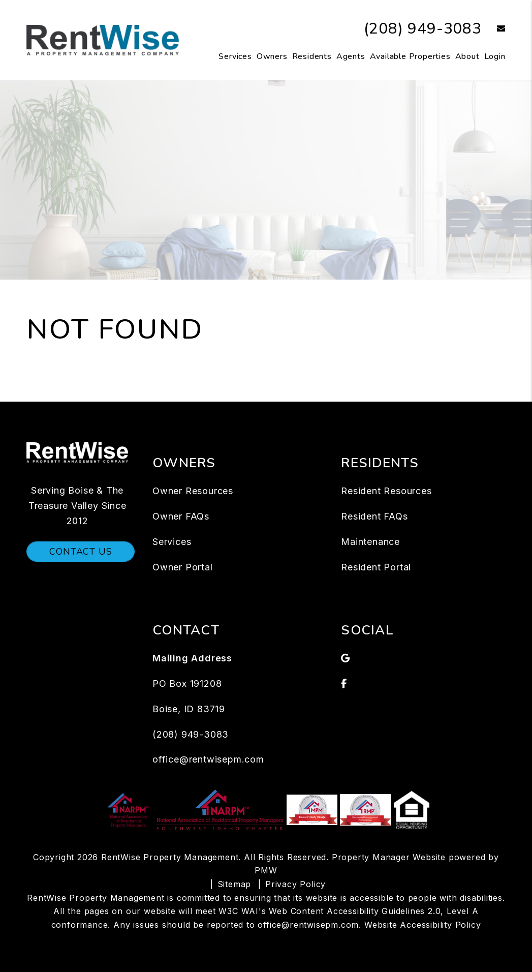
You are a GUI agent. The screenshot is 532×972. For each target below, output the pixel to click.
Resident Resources (386, 490)
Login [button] (495, 56)
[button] (494, 29)
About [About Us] (467, 56)
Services (235, 56)
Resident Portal (376, 567)
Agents (350, 56)
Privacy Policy (295, 884)
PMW (266, 870)
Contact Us (80, 551)
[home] (102, 39)
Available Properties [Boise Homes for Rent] (410, 56)
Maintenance (370, 541)
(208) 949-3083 (423, 28)
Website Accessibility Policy (422, 925)
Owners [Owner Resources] (272, 56)
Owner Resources (192, 490)
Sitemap (234, 884)
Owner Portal (182, 567)
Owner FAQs (180, 516)
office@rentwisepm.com (208, 759)
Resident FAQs (374, 516)
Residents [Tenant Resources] (312, 56)
